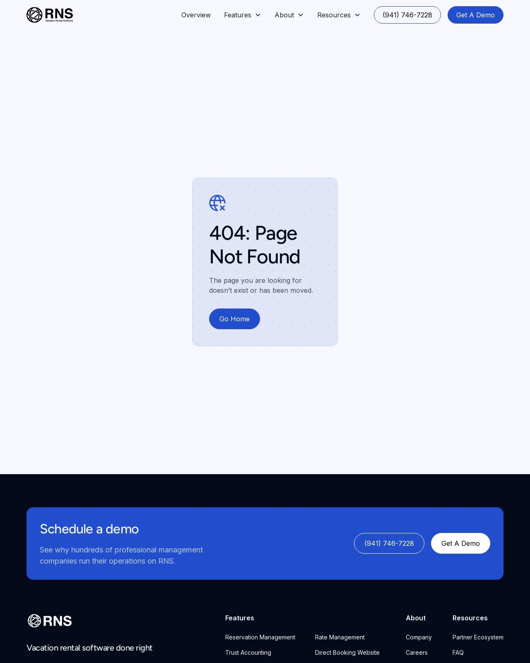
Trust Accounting (248, 652)
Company (419, 637)
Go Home (234, 319)
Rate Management (340, 637)
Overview (196, 15)
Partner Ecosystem (478, 637)
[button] (242, 15)
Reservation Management (260, 637)
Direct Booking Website (347, 652)
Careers (417, 652)
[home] (49, 15)
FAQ (458, 652)
